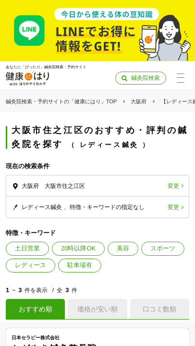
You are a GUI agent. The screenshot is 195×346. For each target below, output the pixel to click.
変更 (173, 186)
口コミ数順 (159, 309)
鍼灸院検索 (145, 77)
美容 (123, 248)
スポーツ (162, 248)
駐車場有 (79, 265)
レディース (30, 265)
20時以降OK (78, 248)
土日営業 (27, 248)
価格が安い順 (97, 309)
